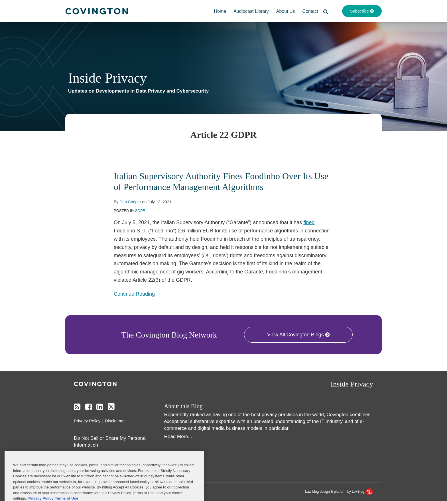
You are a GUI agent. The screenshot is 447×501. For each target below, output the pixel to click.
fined (308, 222)
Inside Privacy (107, 77)
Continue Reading (134, 293)
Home (220, 11)
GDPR (140, 210)
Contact (310, 11)
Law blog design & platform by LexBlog (339, 492)
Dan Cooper (130, 202)
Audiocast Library (251, 11)
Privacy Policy (87, 420)
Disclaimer (115, 420)
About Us (285, 11)
